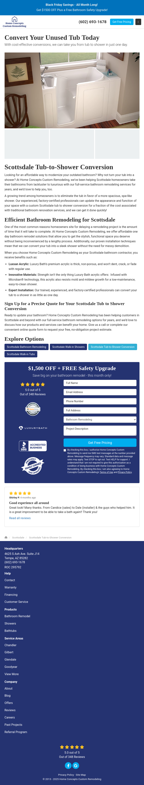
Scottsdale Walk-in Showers (68, 346)
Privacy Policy (125, 472)
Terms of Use (106, 472)
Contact (9, 580)
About (8, 688)
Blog (7, 695)
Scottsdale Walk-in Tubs (21, 354)
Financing (10, 595)
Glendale (10, 659)
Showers (10, 623)
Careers (9, 717)
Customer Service (16, 602)
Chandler (10, 645)
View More (11, 674)
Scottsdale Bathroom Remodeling (26, 346)
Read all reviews (20, 518)
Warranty (10, 587)
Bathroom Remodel (17, 616)
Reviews (10, 710)
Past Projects (13, 725)
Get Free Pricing (121, 21)
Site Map (81, 774)
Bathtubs (10, 631)
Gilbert (8, 652)
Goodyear (10, 667)
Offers (8, 703)
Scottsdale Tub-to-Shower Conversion (112, 346)
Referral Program (15, 732)
